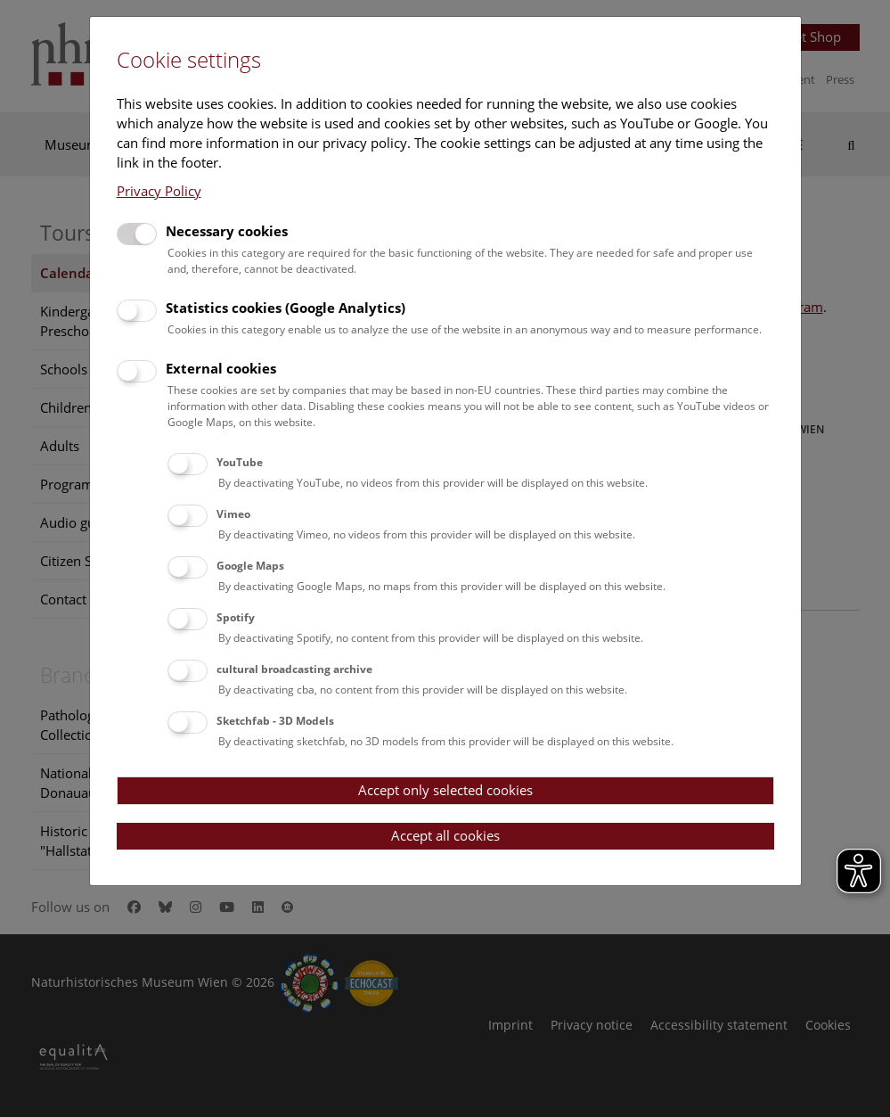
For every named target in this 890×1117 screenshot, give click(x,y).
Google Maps (250, 565)
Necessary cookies (227, 231)
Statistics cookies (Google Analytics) (285, 307)
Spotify (235, 617)
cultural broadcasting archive (294, 669)
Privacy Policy (159, 191)
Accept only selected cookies (445, 790)
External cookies (221, 368)
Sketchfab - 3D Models (275, 720)
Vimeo (233, 514)
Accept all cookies (445, 835)
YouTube (239, 462)
